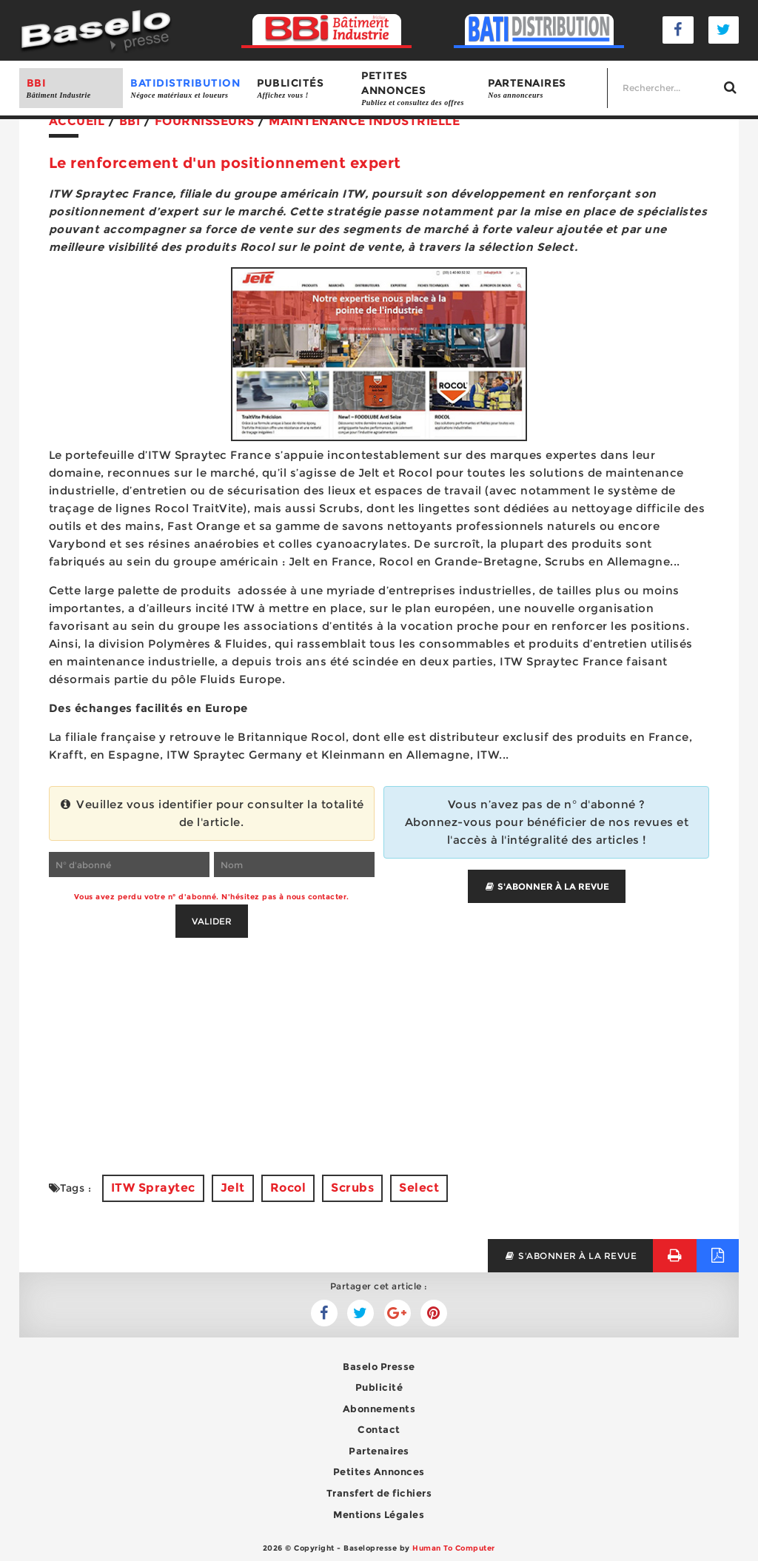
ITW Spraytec (153, 1188)
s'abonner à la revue (570, 1255)
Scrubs (352, 1188)
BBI (71, 88)
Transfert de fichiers (379, 1493)
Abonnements (379, 1408)
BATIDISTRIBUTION (186, 88)
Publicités (301, 88)
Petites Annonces (379, 1471)
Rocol (288, 1188)
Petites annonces (417, 88)
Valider (212, 921)
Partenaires (544, 88)
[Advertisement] (379, 1041)
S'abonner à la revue (546, 886)
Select (419, 1188)
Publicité (379, 1387)
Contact (379, 1429)
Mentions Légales (378, 1514)
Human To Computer (453, 1548)
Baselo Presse (379, 1366)
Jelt (233, 1188)
